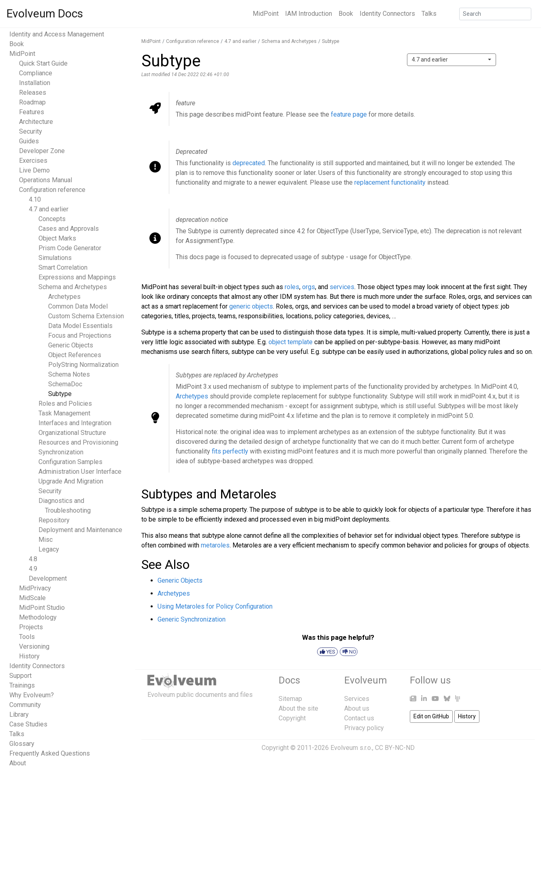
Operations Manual (45, 180)
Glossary (21, 743)
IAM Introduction (308, 13)
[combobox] (451, 59)
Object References (74, 355)
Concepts (52, 219)
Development (48, 578)
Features (31, 112)
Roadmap (32, 102)
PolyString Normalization (83, 364)
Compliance (35, 73)
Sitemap (290, 699)
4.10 (35, 199)
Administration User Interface (79, 471)
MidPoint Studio (42, 607)
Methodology (38, 617)
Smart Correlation (62, 267)
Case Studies (28, 724)
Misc (45, 539)
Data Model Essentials (80, 326)
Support (20, 675)
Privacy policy (364, 728)
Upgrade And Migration (70, 481)
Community (25, 705)
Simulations (55, 258)
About (17, 763)
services (342, 287)
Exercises (33, 160)
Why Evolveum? (31, 695)
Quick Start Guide (43, 63)
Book (346, 13)
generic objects (251, 306)
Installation (34, 83)
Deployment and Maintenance (80, 530)
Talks (429, 13)
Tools (27, 637)
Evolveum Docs (44, 13)
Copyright (292, 718)
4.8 (33, 559)
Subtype (60, 394)
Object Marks (57, 238)
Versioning (34, 646)
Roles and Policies (65, 403)
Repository (54, 520)
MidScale (32, 598)
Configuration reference (52, 190)
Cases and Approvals (68, 228)
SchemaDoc (65, 384)
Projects (31, 627)
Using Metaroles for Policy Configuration (215, 606)
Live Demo (34, 170)
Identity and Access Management (56, 34)
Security (30, 131)
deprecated (248, 163)
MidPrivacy (35, 588)
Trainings (22, 685)
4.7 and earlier (48, 209)
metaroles (215, 545)
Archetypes (64, 296)
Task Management (64, 413)
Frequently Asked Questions (49, 753)
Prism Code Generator (69, 248)
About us (356, 708)
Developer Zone (42, 151)
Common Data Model (78, 306)
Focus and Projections (79, 335)
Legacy (48, 549)
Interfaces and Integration (74, 423)
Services (356, 699)
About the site (298, 708)
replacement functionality (390, 182)
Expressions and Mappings (77, 277)
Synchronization (60, 452)
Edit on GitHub (431, 716)
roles (292, 287)
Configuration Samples (70, 462)
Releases (32, 92)
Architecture (36, 122)
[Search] (495, 14)
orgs (308, 287)
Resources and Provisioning (78, 442)
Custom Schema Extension (86, 316)
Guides (29, 141)
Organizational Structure (72, 433)
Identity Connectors (387, 13)
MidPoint (266, 13)
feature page (349, 114)
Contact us (359, 718)
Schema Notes (69, 374)
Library (19, 714)
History (29, 656)
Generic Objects (70, 345)
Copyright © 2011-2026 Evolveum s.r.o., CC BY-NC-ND (338, 748)
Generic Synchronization (192, 619)
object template (290, 342)
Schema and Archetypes (72, 287)
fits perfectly (230, 451)
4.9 (33, 569)
